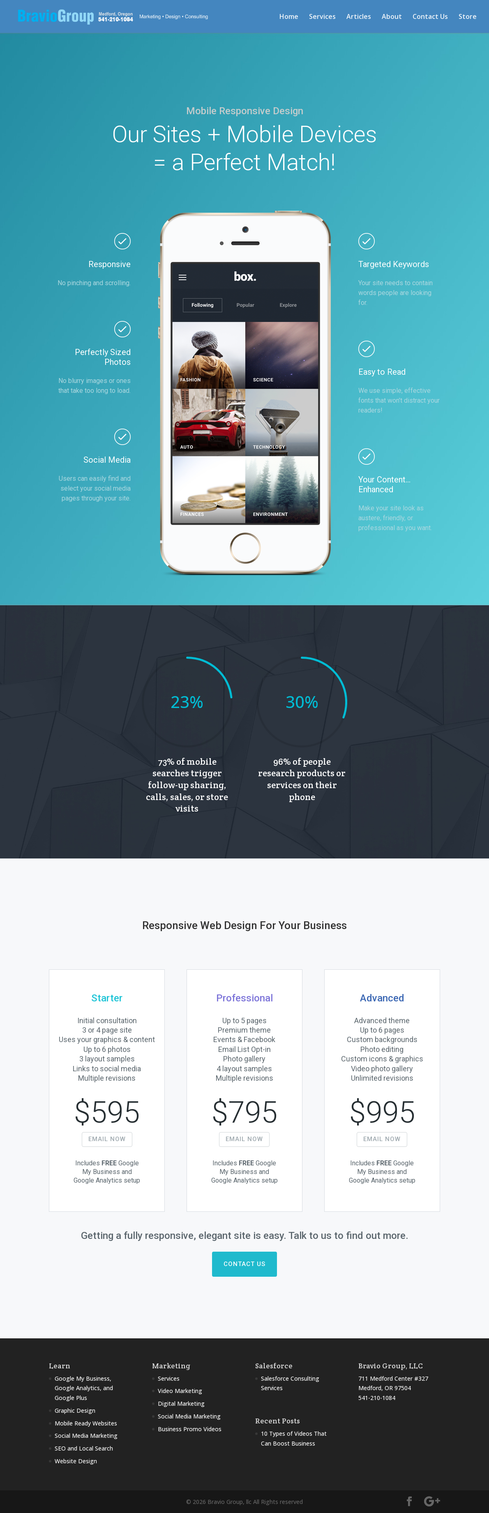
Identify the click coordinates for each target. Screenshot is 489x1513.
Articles (358, 17)
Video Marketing (180, 1391)
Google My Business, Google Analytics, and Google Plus (84, 1388)
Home (288, 17)
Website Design (76, 1461)
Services (322, 17)
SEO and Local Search (84, 1448)
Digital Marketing (181, 1403)
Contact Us (430, 17)
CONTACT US (244, 1264)
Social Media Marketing (86, 1435)
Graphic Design (75, 1410)
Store (468, 17)
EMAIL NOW (107, 1139)
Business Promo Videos (189, 1429)
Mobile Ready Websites (86, 1423)
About (392, 17)
